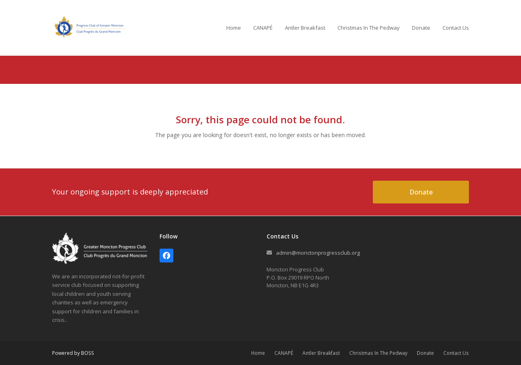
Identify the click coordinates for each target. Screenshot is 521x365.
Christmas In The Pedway (378, 353)
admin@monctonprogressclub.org (318, 252)
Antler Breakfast (321, 353)
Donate (425, 353)
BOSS (87, 353)
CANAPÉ (283, 353)
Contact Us (456, 353)
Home (258, 353)
